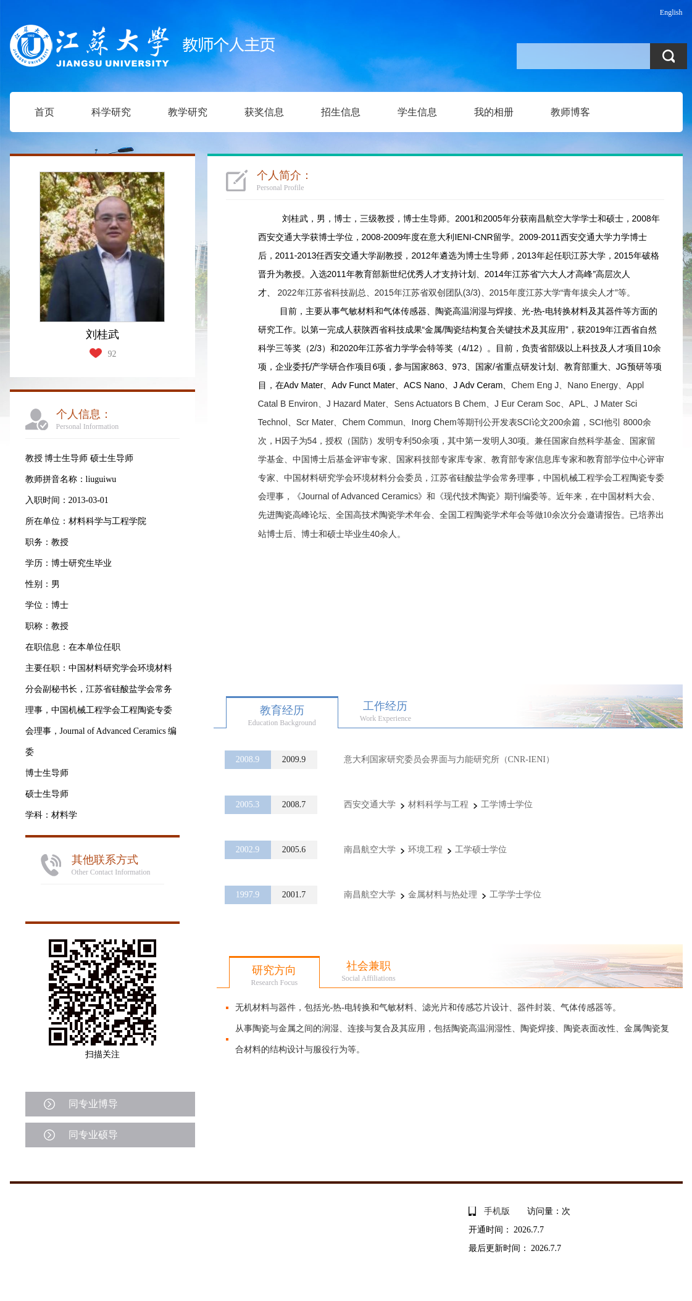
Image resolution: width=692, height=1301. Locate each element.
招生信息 (341, 112)
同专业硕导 (93, 1134)
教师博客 (570, 112)
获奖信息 (264, 112)
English (671, 12)
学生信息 (417, 112)
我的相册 (494, 112)
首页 (44, 112)
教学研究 (187, 112)
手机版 (497, 1211)
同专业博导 (93, 1104)
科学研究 (111, 112)
